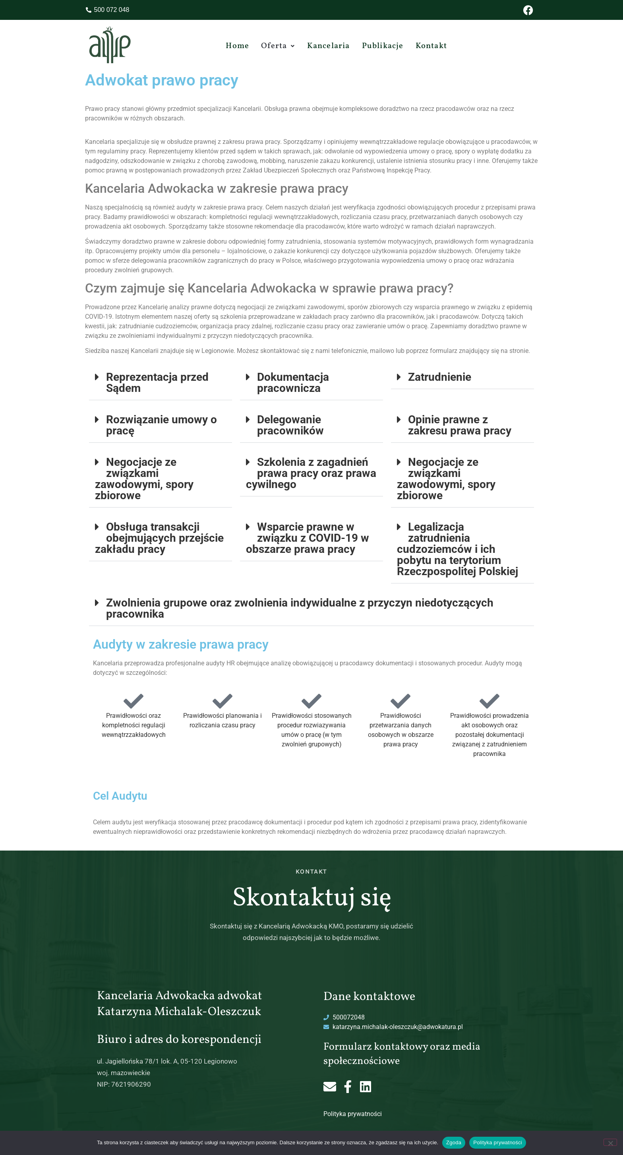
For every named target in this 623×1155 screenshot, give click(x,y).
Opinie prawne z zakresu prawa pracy (459, 425)
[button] (278, 46)
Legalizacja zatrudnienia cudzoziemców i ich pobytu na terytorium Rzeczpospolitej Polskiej (457, 549)
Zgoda (453, 1142)
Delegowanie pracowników (290, 425)
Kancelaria (328, 46)
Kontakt (431, 46)
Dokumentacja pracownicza (293, 382)
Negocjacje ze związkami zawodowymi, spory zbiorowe (144, 478)
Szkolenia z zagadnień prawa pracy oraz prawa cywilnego (311, 473)
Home (237, 46)
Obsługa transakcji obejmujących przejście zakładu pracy (159, 538)
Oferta (278, 46)
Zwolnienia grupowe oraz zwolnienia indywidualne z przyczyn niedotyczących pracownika (299, 608)
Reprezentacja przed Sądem (157, 382)
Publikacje (383, 46)
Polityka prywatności (352, 1114)
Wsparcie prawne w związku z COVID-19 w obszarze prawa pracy (307, 538)
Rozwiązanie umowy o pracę (161, 425)
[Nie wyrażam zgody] (610, 1142)
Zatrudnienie (439, 377)
